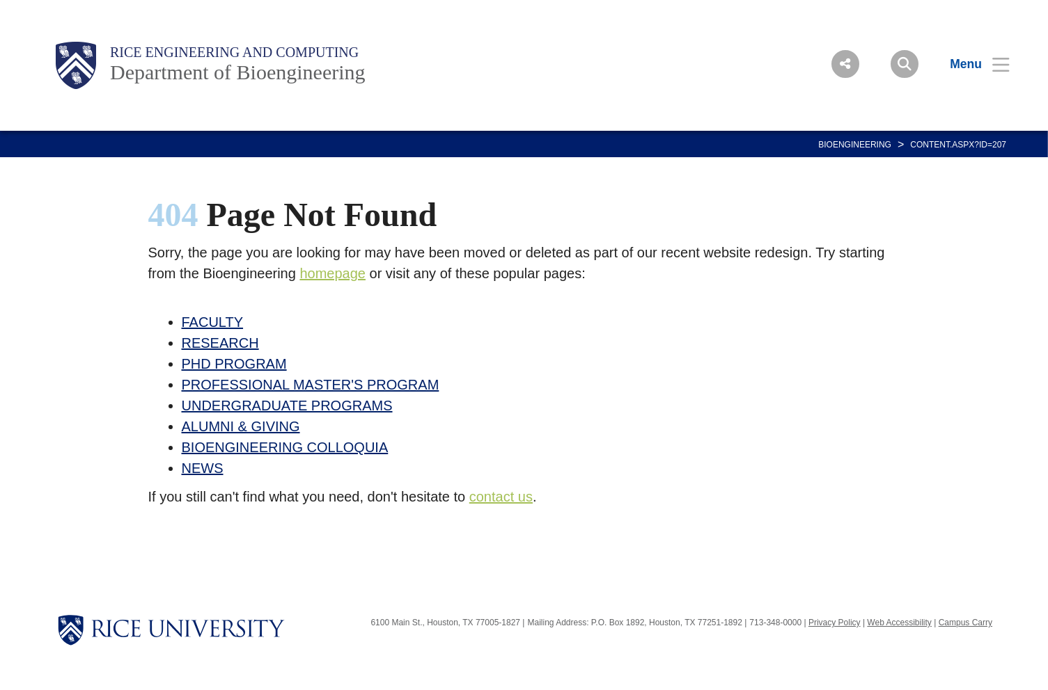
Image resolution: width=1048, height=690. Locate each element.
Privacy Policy (834, 622)
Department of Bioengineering (238, 72)
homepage (332, 273)
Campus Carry (965, 622)
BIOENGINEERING (854, 145)
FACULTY (213, 322)
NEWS (203, 468)
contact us (501, 496)
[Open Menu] (971, 64)
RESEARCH (220, 343)
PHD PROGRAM (234, 363)
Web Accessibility (899, 622)
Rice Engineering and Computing (234, 52)
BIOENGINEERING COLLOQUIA (285, 447)
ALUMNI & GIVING (241, 426)
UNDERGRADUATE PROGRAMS (287, 405)
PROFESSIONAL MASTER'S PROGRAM (310, 384)
